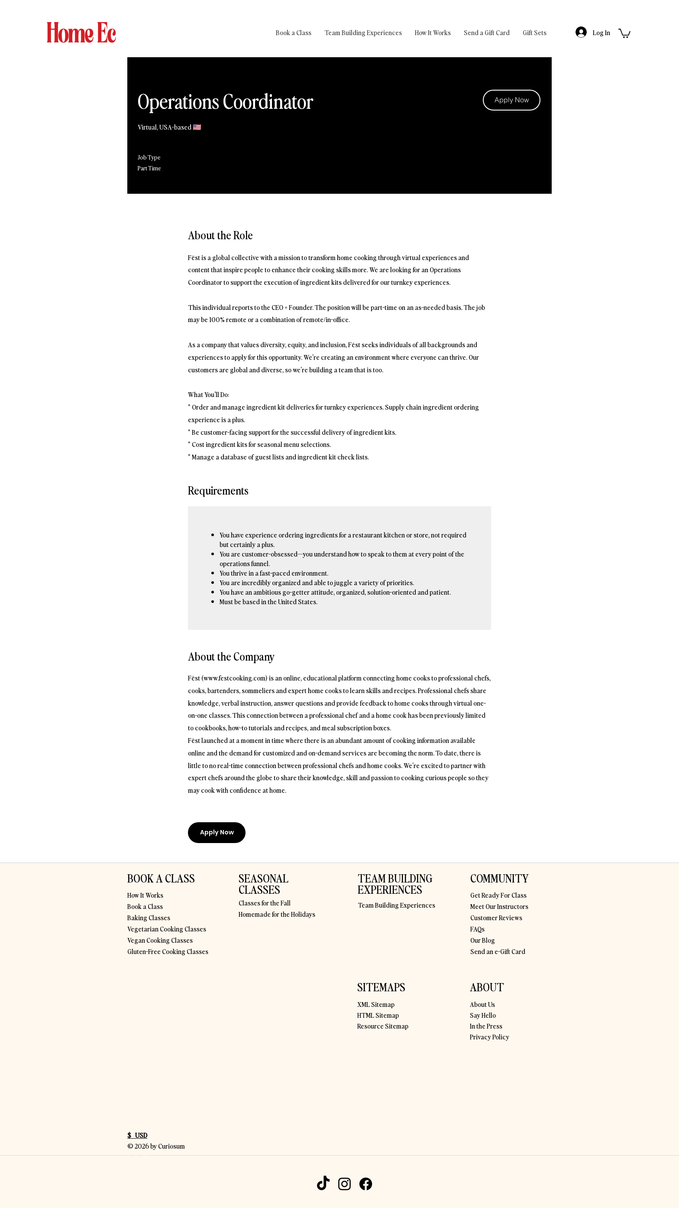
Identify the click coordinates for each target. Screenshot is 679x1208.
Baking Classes (148, 917)
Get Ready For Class (498, 894)
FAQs (477, 928)
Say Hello (483, 1014)
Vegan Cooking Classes (160, 939)
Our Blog (482, 939)
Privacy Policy (489, 1036)
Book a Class (145, 906)
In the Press (486, 1025)
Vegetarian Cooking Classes (166, 928)
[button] (624, 33)
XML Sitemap (375, 1004)
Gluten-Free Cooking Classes (167, 951)
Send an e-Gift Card (497, 951)
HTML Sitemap (378, 1014)
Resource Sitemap (382, 1025)
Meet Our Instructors (499, 906)
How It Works (145, 894)
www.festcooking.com (234, 677)
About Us (482, 1004)
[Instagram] (344, 1183)
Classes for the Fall (265, 902)
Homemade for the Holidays (277, 913)
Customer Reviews (496, 917)
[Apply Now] (511, 100)
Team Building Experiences (396, 904)
